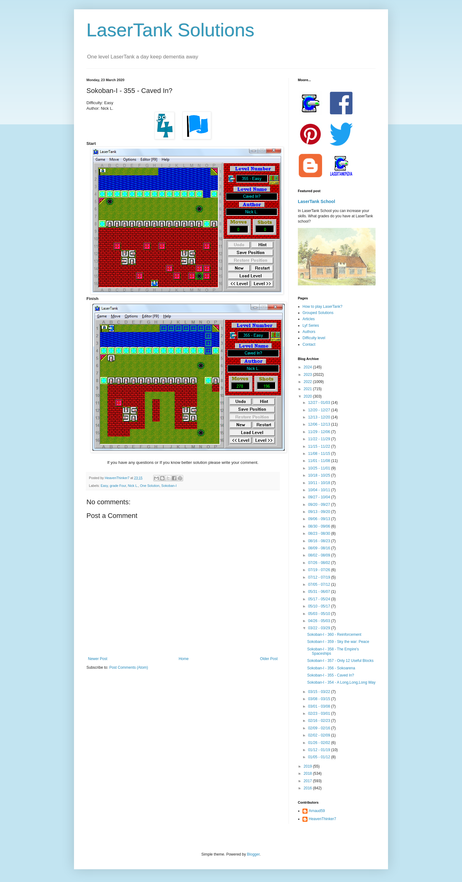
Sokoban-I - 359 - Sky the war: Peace (338, 642)
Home (184, 659)
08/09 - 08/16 (319, 548)
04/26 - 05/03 (319, 621)
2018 (308, 773)
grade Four (118, 485)
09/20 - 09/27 (319, 504)
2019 (308, 766)
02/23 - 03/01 (319, 713)
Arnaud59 (317, 811)
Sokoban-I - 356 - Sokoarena (331, 668)
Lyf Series (311, 325)
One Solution (149, 485)
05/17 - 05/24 (319, 599)
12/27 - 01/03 (319, 402)
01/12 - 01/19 (319, 750)
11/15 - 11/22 (319, 446)
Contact (309, 344)
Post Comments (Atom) (128, 667)
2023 (308, 374)
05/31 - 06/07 (319, 591)
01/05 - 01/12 (319, 757)
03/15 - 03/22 (319, 692)
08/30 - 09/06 (319, 526)
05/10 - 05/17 (319, 606)
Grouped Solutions (318, 313)
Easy (104, 485)
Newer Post (97, 659)
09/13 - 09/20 (319, 512)
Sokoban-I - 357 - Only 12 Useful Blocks (340, 660)
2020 (308, 396)
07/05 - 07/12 (319, 584)
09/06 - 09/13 (319, 519)
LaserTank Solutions (170, 30)
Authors (309, 332)
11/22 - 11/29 (319, 439)
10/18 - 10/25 (319, 475)
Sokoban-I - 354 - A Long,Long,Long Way (341, 682)
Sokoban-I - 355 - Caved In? (330, 675)
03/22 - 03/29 (319, 628)
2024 (308, 367)
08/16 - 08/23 (319, 541)
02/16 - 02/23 (319, 720)
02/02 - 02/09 (319, 735)
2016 (308, 788)
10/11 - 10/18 (319, 483)
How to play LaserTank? (322, 306)
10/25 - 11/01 (319, 468)
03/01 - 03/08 (319, 706)
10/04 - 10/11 (319, 490)
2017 (308, 781)
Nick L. (133, 485)
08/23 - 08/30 (319, 533)
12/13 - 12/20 (319, 417)
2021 (308, 389)
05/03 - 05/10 (319, 614)
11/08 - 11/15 (319, 453)
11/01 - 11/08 (319, 461)
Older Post (269, 659)
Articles (309, 319)
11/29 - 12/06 (319, 432)
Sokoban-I (169, 485)
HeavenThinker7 (322, 819)
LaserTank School (316, 201)
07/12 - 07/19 (319, 577)
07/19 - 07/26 (319, 570)
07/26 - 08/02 (319, 563)
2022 (308, 382)
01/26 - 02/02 (319, 743)
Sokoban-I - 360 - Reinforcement (334, 634)
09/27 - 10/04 (319, 497)
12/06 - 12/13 (319, 424)
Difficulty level (314, 338)
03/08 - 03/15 (319, 699)
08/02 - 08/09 (319, 555)
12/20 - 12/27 (319, 410)
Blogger (253, 854)
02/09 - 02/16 (319, 728)
